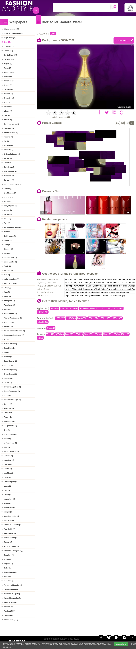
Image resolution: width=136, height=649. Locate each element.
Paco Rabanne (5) (11, 132)
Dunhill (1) (8, 404)
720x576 (64, 308)
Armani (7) (8, 85)
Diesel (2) (7, 253)
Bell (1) (6, 352)
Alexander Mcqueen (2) (13, 227)
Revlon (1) (8, 542)
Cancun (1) (8, 378)
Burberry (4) (8, 145)
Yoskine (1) (8, 607)
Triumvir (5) (8, 137)
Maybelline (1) (9, 499)
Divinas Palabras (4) (12, 154)
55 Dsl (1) (7, 309)
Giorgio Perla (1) (10, 426)
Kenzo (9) (7, 68)
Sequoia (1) (8, 563)
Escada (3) (8, 188)
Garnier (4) (8, 158)
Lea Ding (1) (8, 473)
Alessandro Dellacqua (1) (14, 335)
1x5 (117, 123)
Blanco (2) (8, 240)
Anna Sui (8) (9, 81)
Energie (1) (8, 413)
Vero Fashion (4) (10, 171)
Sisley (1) (7, 568)
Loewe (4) (8, 163)
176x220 (79, 334)
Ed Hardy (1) (9, 408)
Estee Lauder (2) (10, 262)
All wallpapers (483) (12, 29)
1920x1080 (117, 318)
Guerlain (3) (8, 197)
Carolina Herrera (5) (12, 124)
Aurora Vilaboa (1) (11, 344)
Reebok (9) (8, 76)
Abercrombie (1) (10, 313)
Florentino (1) (9, 421)
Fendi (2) (7, 266)
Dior (53, 33)
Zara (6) (7, 115)
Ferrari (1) (8, 417)
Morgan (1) (8, 512)
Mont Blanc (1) (9, 507)
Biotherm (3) (9, 176)
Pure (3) (7, 223)
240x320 (69, 334)
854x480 (51, 328)
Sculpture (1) (9, 555)
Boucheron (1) (9, 365)
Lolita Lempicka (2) (11, 279)
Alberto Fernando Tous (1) (14, 331)
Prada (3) (7, 219)
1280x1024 (106, 308)
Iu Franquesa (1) (10, 443)
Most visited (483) (11, 620)
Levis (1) (7, 477)
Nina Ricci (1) (9, 520)
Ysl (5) (6, 141)
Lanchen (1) (8, 464)
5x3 (127, 123)
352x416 (50, 334)
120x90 (116, 334)
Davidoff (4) (8, 150)
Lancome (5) (9, 128)
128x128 (107, 334)
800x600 (74, 308)
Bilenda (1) (8, 357)
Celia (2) (7, 245)
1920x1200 (42, 322)
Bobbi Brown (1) (10, 361)
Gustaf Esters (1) (10, 434)
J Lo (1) (7, 447)
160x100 (88, 334)
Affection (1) (9, 322)
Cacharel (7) (8, 89)
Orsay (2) (7, 288)
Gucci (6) (7, 102)
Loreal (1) (7, 495)
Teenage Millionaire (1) (13, 585)
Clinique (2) (8, 249)
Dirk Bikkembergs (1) (12, 400)
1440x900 (82, 318)
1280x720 (60, 318)
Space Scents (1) (10, 572)
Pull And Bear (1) (10, 538)
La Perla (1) (8, 456)
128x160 (97, 334)
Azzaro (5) (8, 120)
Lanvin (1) (8, 469)
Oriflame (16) (9, 46)
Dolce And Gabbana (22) (13, 33)
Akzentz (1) (8, 326)
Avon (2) (7, 232)
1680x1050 (104, 318)
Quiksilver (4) (9, 167)
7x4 (131, 123)
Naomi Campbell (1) (12, 516)
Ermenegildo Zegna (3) (13, 184)
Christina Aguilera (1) (12, 387)
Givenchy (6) (9, 98)
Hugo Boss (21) (10, 38)
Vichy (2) (7, 296)
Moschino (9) (9, 72)
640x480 (55, 308)
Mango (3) (8, 210)
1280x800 (71, 318)
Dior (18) (7, 42)
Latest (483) (8, 615)
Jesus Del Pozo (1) (11, 451)
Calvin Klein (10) (10, 55)
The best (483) (9, 611)
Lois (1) (7, 490)
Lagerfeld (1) (9, 460)
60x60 (40, 338)
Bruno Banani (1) (10, 374)
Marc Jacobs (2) (10, 283)
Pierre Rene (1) (10, 533)
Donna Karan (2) (10, 257)
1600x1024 (93, 318)
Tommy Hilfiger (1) (11, 589)
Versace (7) (8, 94)
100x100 (125, 334)
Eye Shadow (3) (10, 193)
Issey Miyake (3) (10, 206)
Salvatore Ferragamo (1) (13, 551)
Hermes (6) (8, 107)
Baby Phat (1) (9, 348)
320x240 (59, 334)
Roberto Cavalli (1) (11, 546)
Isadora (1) (8, 438)
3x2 (122, 123)
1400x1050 (117, 308)
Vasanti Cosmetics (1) (12, 598)
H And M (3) (8, 201)
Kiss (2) (7, 275)
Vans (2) (7, 292)
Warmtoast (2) (9, 305)
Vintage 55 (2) (9, 301)
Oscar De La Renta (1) (12, 525)
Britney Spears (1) (11, 370)
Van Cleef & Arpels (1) (12, 594)
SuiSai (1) (7, 576)
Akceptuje (121, 644)
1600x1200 (42, 312)
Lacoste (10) (9, 59)
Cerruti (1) (8, 382)
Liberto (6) (8, 111)
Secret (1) (7, 559)
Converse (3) (9, 180)
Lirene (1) (7, 486)
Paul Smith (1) (9, 529)
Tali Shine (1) (9, 581)
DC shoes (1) (9, 395)
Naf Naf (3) (8, 214)
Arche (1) (7, 339)
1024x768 (84, 308)
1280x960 (94, 308)
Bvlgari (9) (8, 63)
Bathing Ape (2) (10, 236)
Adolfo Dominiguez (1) (13, 318)
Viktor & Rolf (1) (10, 602)
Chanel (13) (8, 51)
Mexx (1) (7, 503)
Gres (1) (7, 430)
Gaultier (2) (8, 270)
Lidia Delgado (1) (10, 482)
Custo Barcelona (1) (12, 391)
